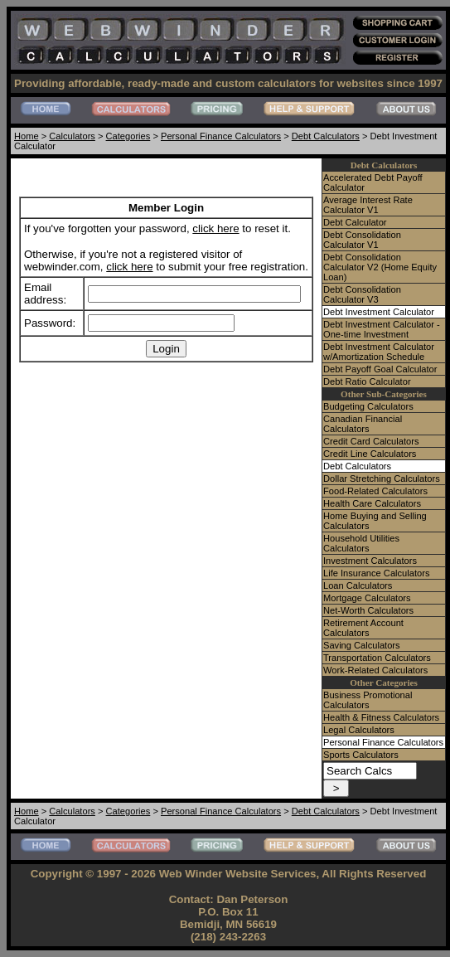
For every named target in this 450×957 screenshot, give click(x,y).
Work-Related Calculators (375, 670)
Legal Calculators (358, 730)
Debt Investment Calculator (378, 312)
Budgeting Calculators (368, 406)
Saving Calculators (361, 645)
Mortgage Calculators (367, 598)
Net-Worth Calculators (368, 610)
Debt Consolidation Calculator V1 (362, 240)
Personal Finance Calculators (221, 136)
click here (215, 228)
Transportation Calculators (377, 658)
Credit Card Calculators (371, 441)
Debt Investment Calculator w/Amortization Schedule (378, 352)
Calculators (72, 136)
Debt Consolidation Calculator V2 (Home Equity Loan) (380, 267)
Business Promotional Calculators (367, 700)
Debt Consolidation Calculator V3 (362, 294)
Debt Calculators (326, 136)
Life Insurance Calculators (376, 573)
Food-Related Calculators (375, 491)
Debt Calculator (355, 222)
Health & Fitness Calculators (381, 717)
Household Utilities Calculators (361, 543)
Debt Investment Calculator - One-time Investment (381, 329)
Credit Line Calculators (369, 454)
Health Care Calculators (372, 503)
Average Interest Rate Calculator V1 (368, 205)
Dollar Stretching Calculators (381, 478)
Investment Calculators (370, 561)
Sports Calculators (361, 755)
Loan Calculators (357, 585)
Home (26, 136)
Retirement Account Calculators (363, 628)
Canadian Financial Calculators (362, 424)
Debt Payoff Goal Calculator (380, 369)
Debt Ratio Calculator (367, 381)
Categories (128, 136)
